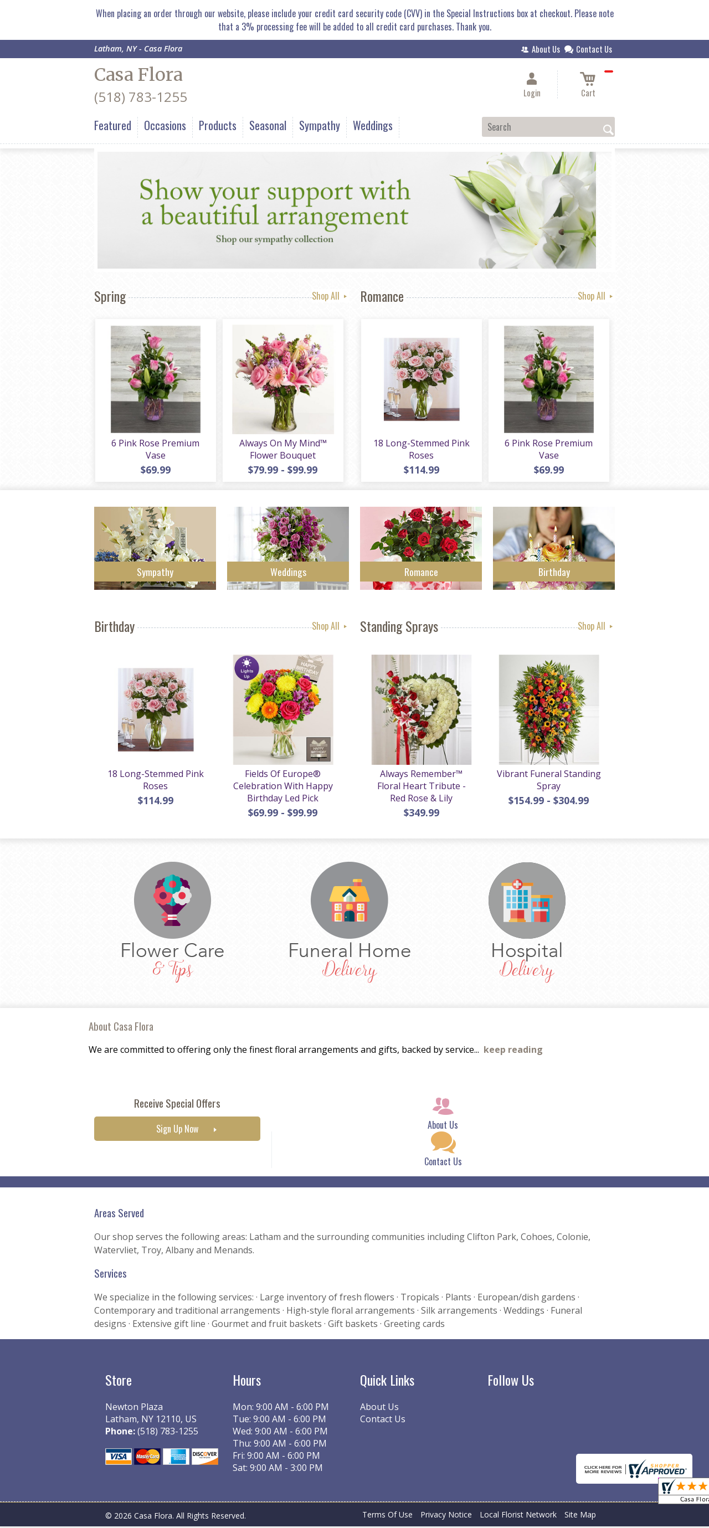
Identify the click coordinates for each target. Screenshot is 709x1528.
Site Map (580, 1516)
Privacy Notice (446, 1516)
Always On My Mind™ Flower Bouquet (282, 450)
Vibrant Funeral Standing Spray (548, 781)
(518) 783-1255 (140, 97)
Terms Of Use (387, 1516)
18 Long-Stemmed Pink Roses (421, 450)
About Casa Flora (121, 1027)
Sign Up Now (177, 1131)
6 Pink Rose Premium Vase (155, 450)
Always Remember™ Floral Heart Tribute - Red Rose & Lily (421, 787)
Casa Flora (138, 75)
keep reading (513, 1052)
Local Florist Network (518, 1516)
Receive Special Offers (177, 1105)
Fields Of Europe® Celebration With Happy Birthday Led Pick (282, 787)
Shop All (330, 295)
